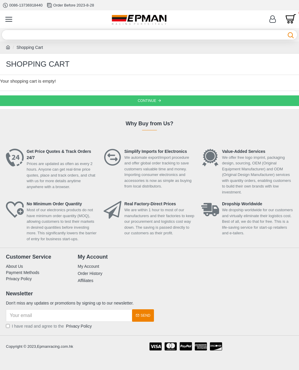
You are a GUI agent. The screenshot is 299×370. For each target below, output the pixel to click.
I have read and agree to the (49, 326)
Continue (147, 101)
